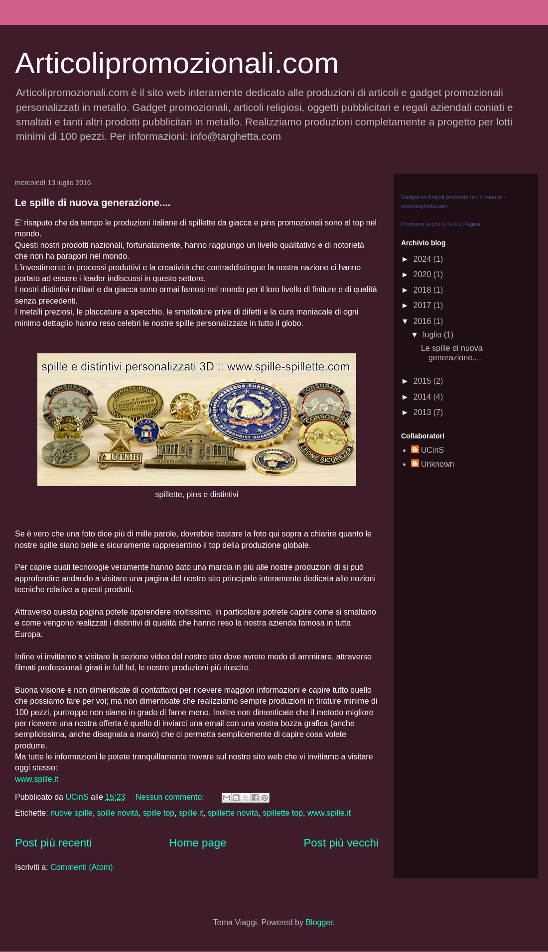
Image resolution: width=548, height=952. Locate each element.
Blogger (318, 922)
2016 (423, 321)
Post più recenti (53, 843)
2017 (423, 305)
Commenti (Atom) (81, 867)
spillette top (283, 813)
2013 (423, 412)
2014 (423, 397)
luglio (433, 334)
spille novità (118, 813)
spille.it (191, 813)
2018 (423, 290)
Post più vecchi (341, 843)
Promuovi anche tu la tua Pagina (440, 224)
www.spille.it (36, 779)
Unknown (437, 464)
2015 (423, 381)
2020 (423, 274)
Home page (198, 843)
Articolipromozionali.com (177, 63)
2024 (423, 259)
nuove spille (71, 813)
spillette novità (233, 813)
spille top (158, 813)
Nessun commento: (171, 797)
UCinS (432, 450)
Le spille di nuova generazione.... (92, 202)
